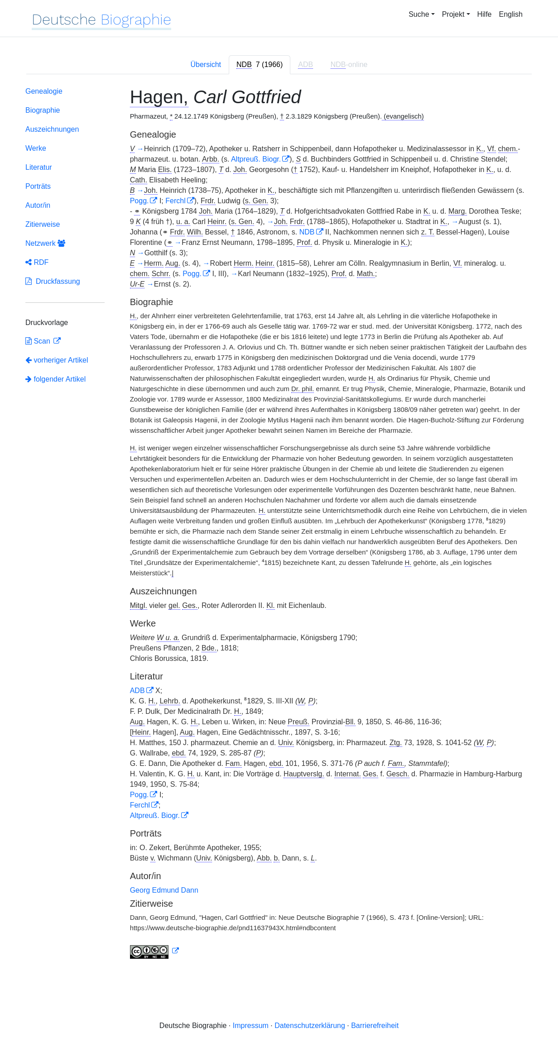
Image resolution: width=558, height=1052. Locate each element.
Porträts (38, 186)
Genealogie (44, 91)
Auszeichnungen (52, 129)
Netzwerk (45, 243)
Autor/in (37, 205)
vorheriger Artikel (56, 360)
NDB (307, 232)
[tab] (259, 64)
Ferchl (175, 201)
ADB (137, 690)
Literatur (38, 167)
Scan (38, 341)
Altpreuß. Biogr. (256, 159)
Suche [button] (419, 14)
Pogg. (139, 201)
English (511, 14)
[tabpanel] (279, 525)
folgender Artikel (55, 379)
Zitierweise (42, 224)
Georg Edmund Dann (164, 890)
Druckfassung (52, 281)
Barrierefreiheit (375, 1025)
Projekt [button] (453, 14)
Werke (35, 148)
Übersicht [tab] (205, 64)
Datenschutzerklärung (309, 1025)
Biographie (42, 110)
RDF (36, 262)
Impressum (251, 1025)
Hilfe (484, 14)
